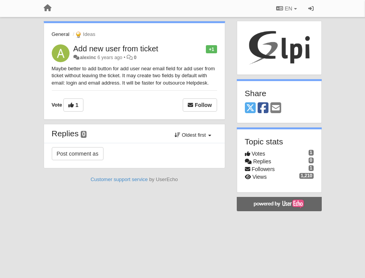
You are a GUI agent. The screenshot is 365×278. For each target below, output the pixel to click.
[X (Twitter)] (250, 108)
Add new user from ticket (115, 48)
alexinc (88, 57)
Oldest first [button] (193, 135)
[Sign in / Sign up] (311, 8)
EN (286, 8)
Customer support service (119, 179)
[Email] (275, 108)
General (61, 34)
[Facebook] (263, 108)
